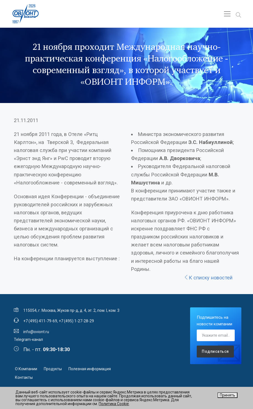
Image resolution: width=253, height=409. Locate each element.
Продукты (53, 369)
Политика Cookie (114, 404)
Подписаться (215, 351)
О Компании (26, 369)
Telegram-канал (28, 339)
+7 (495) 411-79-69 (40, 321)
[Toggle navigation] (227, 14)
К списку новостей (208, 278)
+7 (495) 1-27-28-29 (76, 321)
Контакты (24, 377)
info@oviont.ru (36, 332)
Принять (227, 395)
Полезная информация (89, 369)
